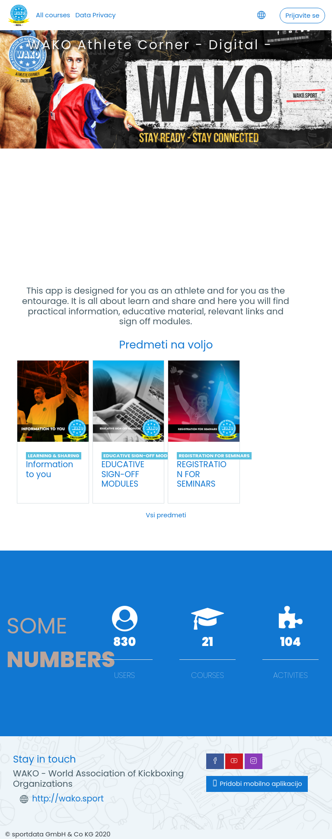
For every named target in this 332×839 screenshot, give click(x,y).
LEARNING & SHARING (53, 455)
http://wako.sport (68, 798)
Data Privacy (95, 14)
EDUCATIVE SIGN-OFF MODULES (141, 455)
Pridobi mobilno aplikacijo (257, 783)
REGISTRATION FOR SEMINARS (214, 455)
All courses (53, 14)
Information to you (49, 469)
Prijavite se (302, 15)
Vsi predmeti (166, 514)
